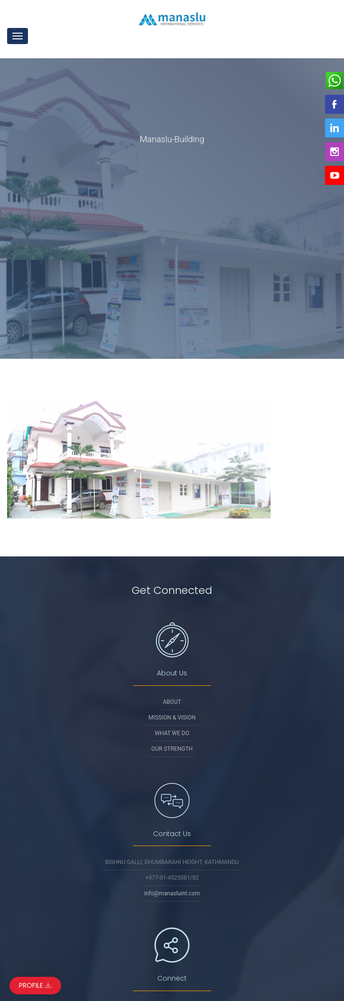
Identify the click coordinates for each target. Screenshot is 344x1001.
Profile (35, 985)
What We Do (172, 733)
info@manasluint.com (172, 893)
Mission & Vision (172, 717)
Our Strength (171, 749)
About (172, 702)
